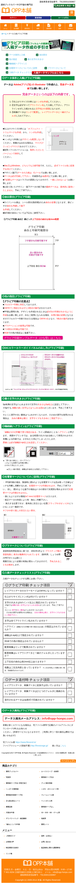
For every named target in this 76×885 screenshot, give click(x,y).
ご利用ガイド (10, 836)
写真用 (8, 777)
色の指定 (13, 59)
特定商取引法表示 (12, 848)
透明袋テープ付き (47, 777)
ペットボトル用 (46, 801)
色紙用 (43, 818)
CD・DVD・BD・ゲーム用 (50, 812)
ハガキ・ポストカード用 (50, 789)
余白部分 (43, 55)
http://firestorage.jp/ (39, 745)
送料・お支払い (46, 836)
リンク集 (9, 853)
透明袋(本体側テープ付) (14, 795)
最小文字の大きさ (36, 59)
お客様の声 (10, 842)
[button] (72, 13)
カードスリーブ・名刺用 (50, 771)
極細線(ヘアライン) (17, 63)
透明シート (45, 824)
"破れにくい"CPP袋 (13, 824)
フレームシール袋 (47, 795)
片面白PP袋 (10, 812)
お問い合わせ (46, 842)
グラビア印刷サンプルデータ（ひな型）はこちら (32, 338)
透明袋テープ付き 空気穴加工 (16, 783)
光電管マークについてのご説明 (23, 68)
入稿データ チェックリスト (21, 72)
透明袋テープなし (47, 807)
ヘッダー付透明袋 (12, 789)
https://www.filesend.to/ (25, 742)
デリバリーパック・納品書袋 (16, 818)
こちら (63, 745)
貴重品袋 (9, 807)
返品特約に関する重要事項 (50, 848)
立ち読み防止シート (13, 801)
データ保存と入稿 (17, 55)
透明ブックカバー (12, 771)
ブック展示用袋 (46, 783)
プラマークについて (57, 68)
